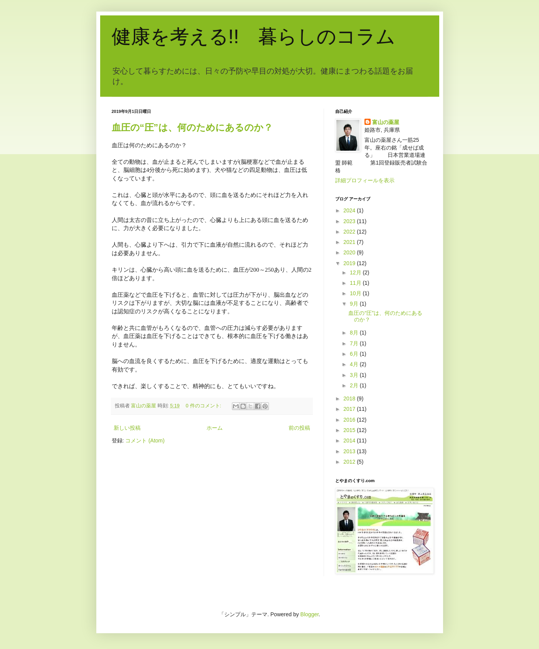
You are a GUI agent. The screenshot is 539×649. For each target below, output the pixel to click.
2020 (350, 252)
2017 (350, 409)
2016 (350, 420)
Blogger (310, 614)
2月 (355, 385)
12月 (356, 272)
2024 (350, 210)
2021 (350, 242)
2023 (350, 221)
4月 (355, 364)
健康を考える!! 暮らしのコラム (254, 36)
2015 (350, 430)
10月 (356, 293)
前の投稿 (299, 428)
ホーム (215, 428)
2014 (350, 440)
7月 (355, 343)
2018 (350, 398)
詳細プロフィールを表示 (365, 180)
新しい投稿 (127, 428)
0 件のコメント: (204, 406)
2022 (350, 232)
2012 (350, 462)
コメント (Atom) (145, 440)
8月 (355, 333)
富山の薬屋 (385, 122)
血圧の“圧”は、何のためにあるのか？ (192, 127)
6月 (355, 354)
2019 (350, 263)
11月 (356, 283)
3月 (355, 375)
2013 (350, 451)
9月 (355, 304)
